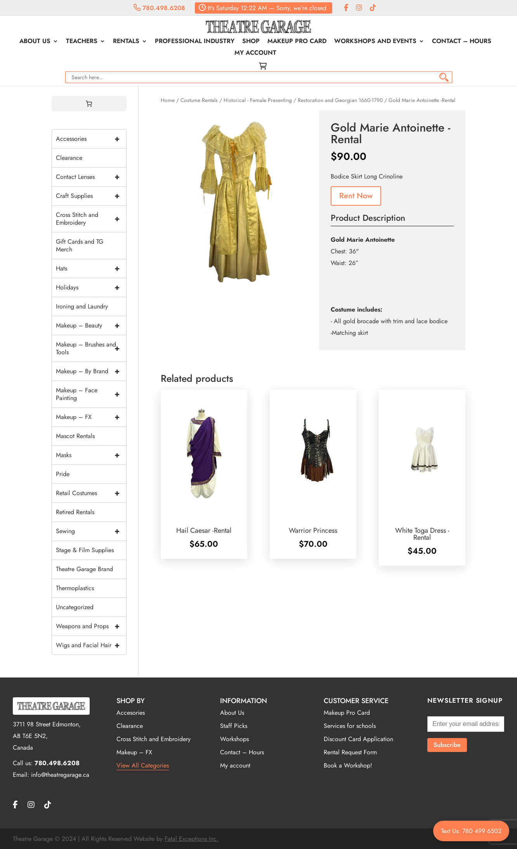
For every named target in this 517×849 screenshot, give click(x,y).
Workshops (234, 739)
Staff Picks (233, 725)
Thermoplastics (75, 588)
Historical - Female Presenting (258, 100)
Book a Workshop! (348, 765)
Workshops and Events (375, 41)
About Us (34, 41)
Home (168, 100)
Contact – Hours (461, 41)
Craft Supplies (91, 196)
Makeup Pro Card (296, 41)
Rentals (126, 41)
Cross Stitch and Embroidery (91, 219)
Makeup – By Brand (91, 371)
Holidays (91, 287)
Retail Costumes (91, 493)
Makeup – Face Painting (91, 394)
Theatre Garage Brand (84, 569)
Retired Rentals (75, 512)
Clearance (69, 157)
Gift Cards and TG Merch (79, 245)
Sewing (91, 531)
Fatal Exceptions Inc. (192, 838)
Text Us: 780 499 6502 (471, 830)
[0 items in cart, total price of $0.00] (89, 103)
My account (255, 53)
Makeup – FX (91, 417)
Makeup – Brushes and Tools (91, 348)
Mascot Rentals (75, 435)
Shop (251, 41)
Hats (91, 268)
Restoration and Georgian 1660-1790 (340, 100)
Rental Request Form (350, 752)
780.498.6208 (159, 7)
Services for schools (350, 725)
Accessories (91, 139)
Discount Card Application (358, 739)
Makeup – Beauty (91, 325)
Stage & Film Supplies (85, 550)
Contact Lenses (91, 177)
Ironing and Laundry (82, 306)
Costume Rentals (199, 100)
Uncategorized (75, 607)
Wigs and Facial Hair (91, 645)
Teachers (81, 41)
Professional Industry (194, 41)
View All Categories (142, 765)
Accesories (130, 712)
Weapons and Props (91, 626)
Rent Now (356, 195)
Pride (62, 474)
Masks (91, 455)
